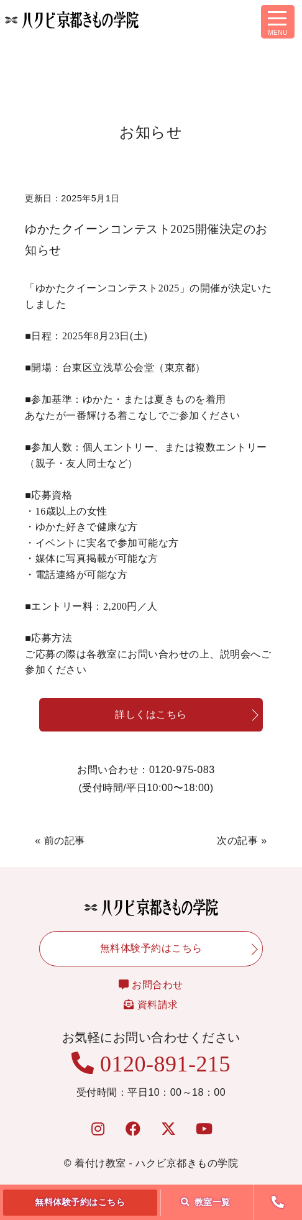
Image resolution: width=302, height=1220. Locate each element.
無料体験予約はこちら (80, 1202)
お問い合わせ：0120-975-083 (145, 780)
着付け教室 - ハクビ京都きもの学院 (156, 1163)
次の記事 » (242, 840)
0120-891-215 (151, 1064)
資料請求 (151, 1004)
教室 (206, 1202)
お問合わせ (151, 984)
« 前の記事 (60, 840)
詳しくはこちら (151, 714)
